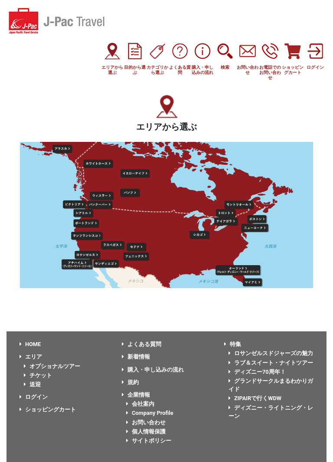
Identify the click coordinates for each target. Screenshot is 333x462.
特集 (232, 344)
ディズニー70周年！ (257, 372)
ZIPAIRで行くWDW (255, 398)
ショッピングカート (48, 409)
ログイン (34, 397)
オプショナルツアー (52, 366)
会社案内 (140, 404)
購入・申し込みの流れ (153, 369)
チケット (38, 375)
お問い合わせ (146, 422)
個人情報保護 (146, 431)
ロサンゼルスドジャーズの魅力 (271, 353)
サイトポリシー (148, 440)
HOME (30, 344)
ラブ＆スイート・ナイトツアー (271, 362)
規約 (130, 382)
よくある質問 (141, 344)
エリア (31, 356)
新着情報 (136, 356)
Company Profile (149, 413)
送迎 (32, 384)
